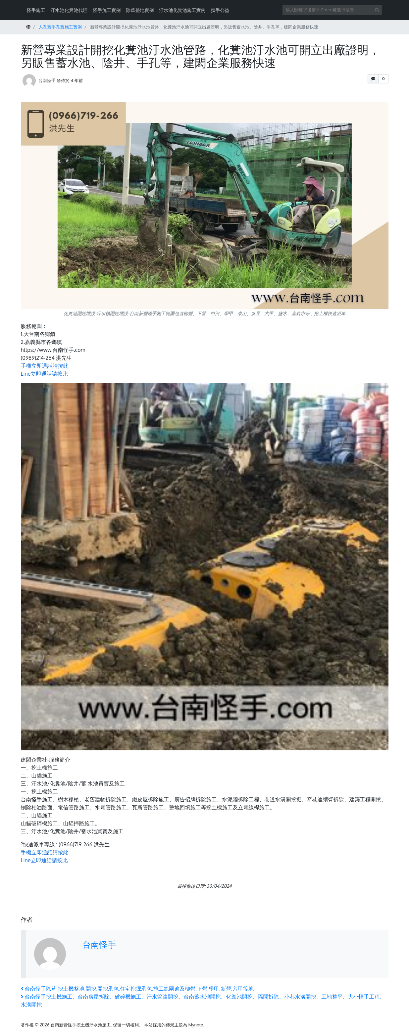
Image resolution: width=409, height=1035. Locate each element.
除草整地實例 (140, 10)
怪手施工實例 (107, 10)
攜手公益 (220, 10)
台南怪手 (47, 80)
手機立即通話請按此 (45, 365)
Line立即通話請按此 (44, 373)
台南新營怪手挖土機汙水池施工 (81, 1024)
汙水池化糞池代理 (69, 10)
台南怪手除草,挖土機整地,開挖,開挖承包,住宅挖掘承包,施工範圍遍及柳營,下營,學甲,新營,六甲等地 (137, 988)
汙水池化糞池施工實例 (182, 10)
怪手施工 (36, 10)
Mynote (195, 1024)
